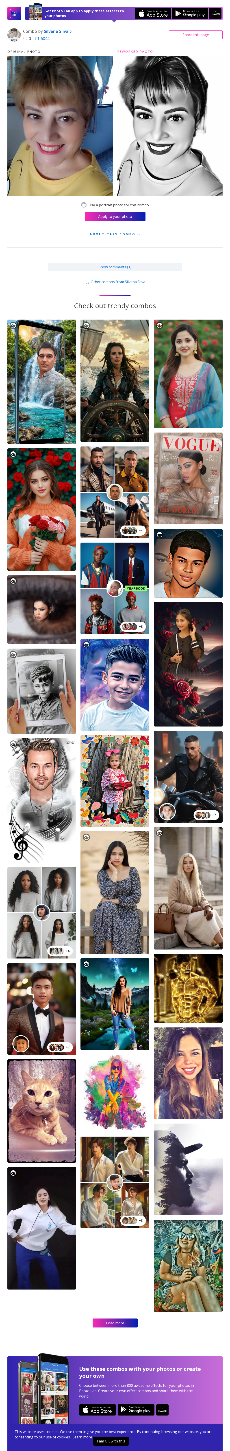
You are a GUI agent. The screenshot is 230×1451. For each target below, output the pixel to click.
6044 (42, 38)
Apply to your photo (115, 216)
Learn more (82, 1437)
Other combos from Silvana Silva (115, 281)
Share (195, 34)
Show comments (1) (115, 267)
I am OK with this (111, 1441)
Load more (115, 1323)
